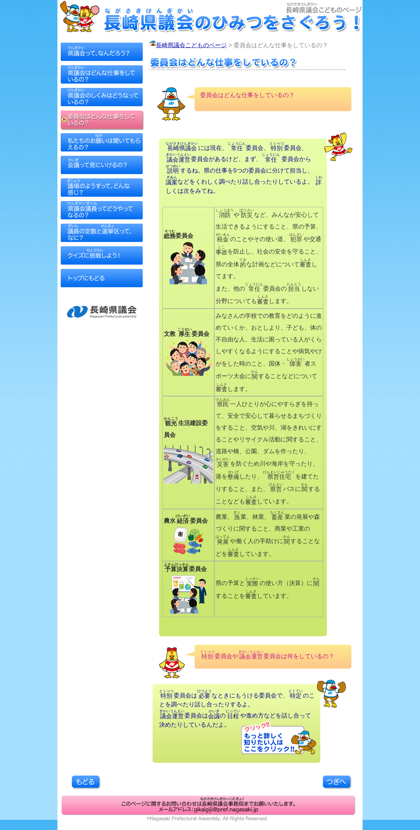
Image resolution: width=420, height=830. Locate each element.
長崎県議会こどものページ (191, 45)
